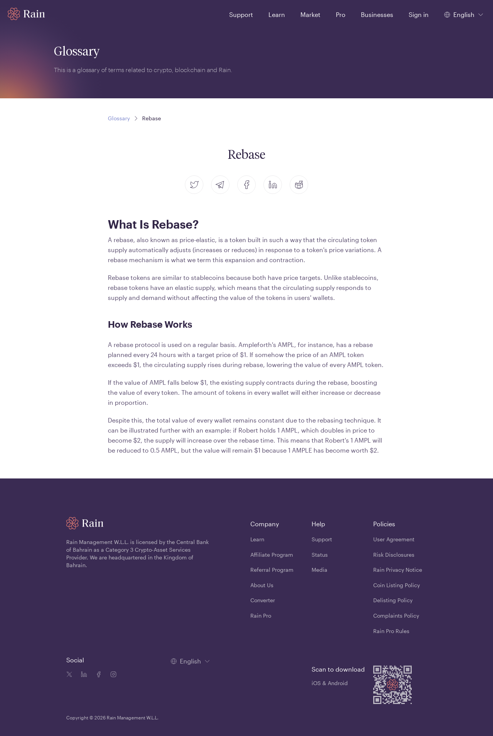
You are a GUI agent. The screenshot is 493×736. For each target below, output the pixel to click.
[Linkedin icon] (82, 675)
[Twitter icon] (69, 675)
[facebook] (246, 184)
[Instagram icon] (111, 675)
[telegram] (220, 184)
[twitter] (194, 184)
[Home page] (26, 14)
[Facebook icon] (97, 675)
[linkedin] (272, 184)
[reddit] (299, 184)
